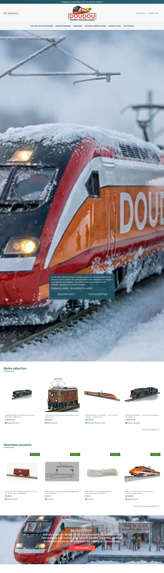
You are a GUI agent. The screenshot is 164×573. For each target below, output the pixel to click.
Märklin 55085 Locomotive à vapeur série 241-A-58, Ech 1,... (20, 416)
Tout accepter (97, 294)
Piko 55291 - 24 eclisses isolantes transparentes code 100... (98, 492)
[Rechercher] (11, 13)
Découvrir (82, 547)
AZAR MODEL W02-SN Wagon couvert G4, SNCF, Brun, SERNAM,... (21, 492)
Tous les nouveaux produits (146, 505)
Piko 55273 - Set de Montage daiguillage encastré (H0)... (62, 492)
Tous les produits (151, 429)
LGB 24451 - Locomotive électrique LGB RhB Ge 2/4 (61, 416)
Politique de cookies (59, 288)
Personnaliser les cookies (81, 288)
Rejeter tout (66, 294)
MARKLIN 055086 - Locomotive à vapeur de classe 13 (142, 416)
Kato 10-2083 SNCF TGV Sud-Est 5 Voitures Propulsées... (139, 492)
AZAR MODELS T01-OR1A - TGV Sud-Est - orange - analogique (101, 416)
